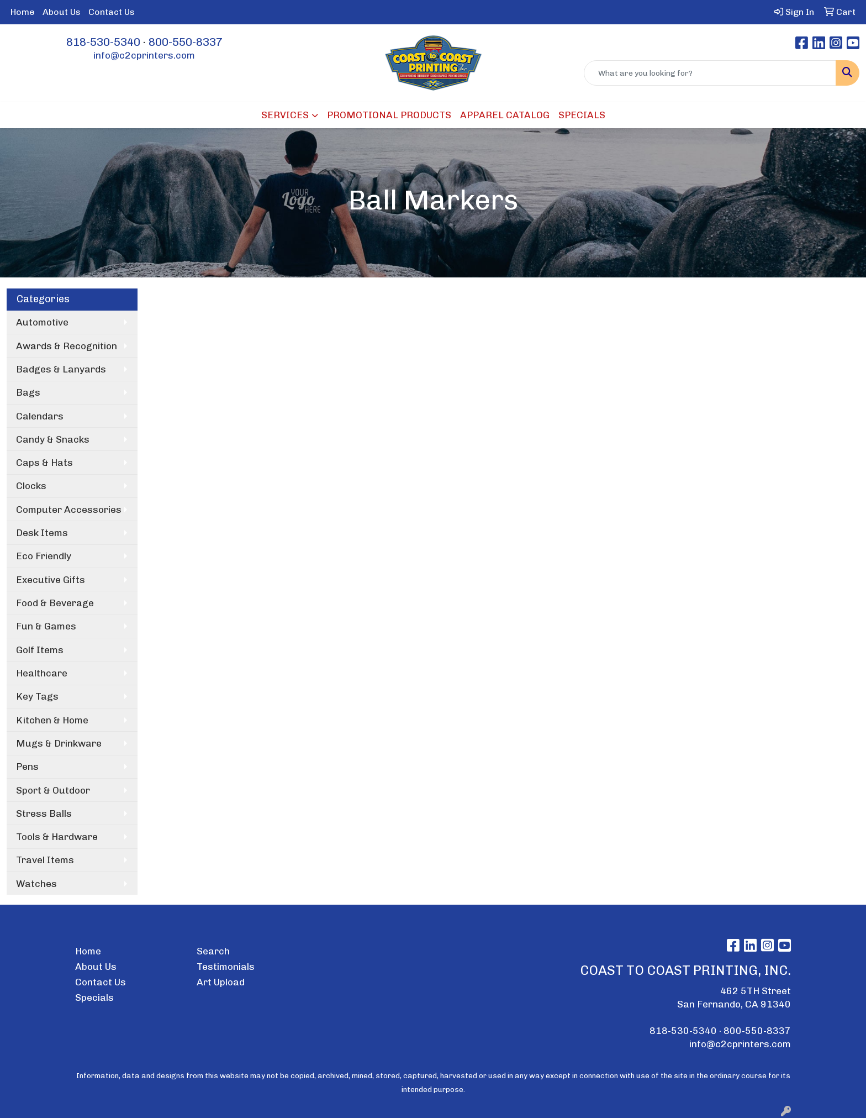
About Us (62, 12)
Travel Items (45, 859)
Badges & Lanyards (61, 369)
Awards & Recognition (66, 345)
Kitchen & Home (52, 720)
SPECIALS (581, 114)
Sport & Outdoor (53, 790)
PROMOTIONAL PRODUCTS (389, 114)
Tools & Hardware (57, 836)
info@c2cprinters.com (144, 55)
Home (22, 12)
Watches (36, 883)
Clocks (31, 485)
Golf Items (40, 649)
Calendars (40, 416)
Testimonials (226, 966)
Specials (94, 997)
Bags (28, 392)
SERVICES (285, 114)
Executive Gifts (50, 579)
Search (213, 951)
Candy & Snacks (52, 439)
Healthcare (41, 673)
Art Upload (221, 982)
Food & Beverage (55, 602)
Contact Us (111, 12)
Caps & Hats (44, 462)
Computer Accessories (69, 509)
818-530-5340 (103, 42)
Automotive (42, 322)
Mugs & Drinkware (59, 743)
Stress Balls (44, 813)
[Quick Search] (710, 73)
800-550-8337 (186, 42)
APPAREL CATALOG (505, 114)
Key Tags (37, 696)
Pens (27, 766)
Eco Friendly (43, 555)
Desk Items (42, 532)
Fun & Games (46, 626)
